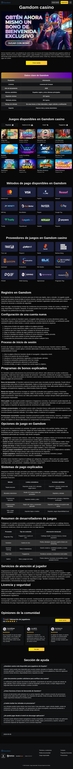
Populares (10, 125)
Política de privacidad (44, 753)
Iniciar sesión (55, 2)
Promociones (64, 755)
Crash (45, 125)
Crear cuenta (36, 63)
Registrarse (64, 2)
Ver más (36, 649)
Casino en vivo (27, 125)
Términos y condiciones (45, 750)
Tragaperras (63, 125)
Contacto (63, 750)
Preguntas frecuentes (66, 753)
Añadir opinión (62, 620)
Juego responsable (44, 755)
